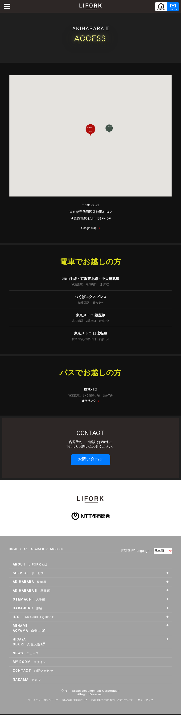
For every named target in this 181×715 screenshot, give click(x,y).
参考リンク (89, 402)
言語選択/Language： (137, 552)
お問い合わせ (90, 460)
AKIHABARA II (34, 550)
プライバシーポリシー (41, 701)
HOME (13, 550)
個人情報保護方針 (72, 701)
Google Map (88, 229)
